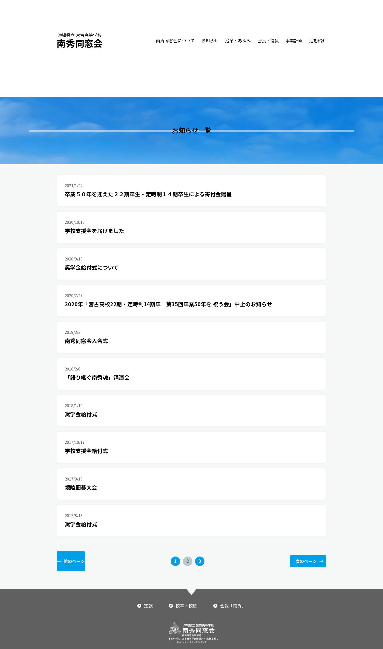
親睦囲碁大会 (81, 487)
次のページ (309, 561)
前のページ (71, 561)
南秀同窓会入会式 (86, 341)
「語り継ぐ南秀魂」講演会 (97, 377)
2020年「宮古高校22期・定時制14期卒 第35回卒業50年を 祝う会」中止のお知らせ (168, 304)
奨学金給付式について (91, 267)
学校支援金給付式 (86, 451)
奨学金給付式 (81, 414)
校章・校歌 (186, 605)
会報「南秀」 (233, 605)
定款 (148, 605)
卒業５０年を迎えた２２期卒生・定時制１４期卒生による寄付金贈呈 (148, 194)
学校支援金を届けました (94, 231)
